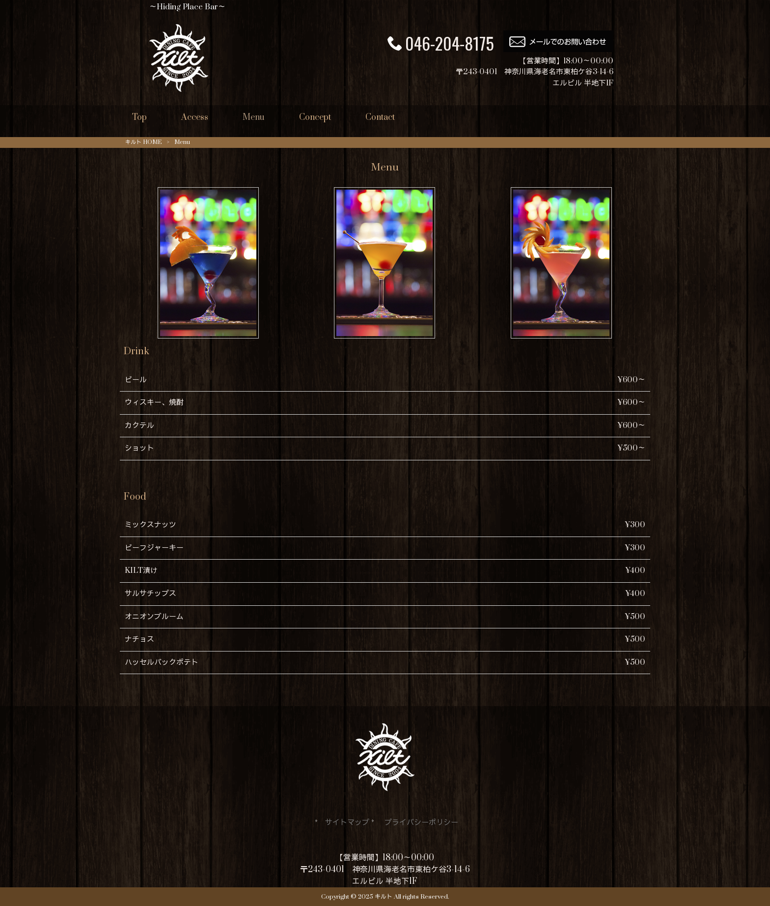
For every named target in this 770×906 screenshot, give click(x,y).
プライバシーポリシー (421, 823)
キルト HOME (143, 142)
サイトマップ (347, 823)
